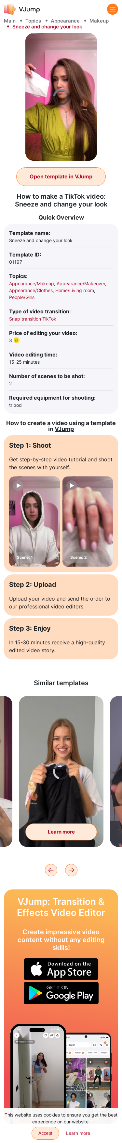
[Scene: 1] (34, 521)
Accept (45, 1133)
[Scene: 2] (87, 521)
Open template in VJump (61, 176)
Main (10, 21)
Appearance (65, 21)
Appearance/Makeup (31, 283)
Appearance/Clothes (31, 290)
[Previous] (51, 870)
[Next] (71, 870)
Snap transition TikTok (32, 319)
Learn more (78, 1133)
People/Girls (21, 297)
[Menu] (112, 9)
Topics (33, 21)
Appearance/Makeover (81, 283)
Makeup (99, 21)
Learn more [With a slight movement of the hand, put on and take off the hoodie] (61, 832)
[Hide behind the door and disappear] (38, 1074)
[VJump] (22, 9)
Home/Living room (74, 290)
